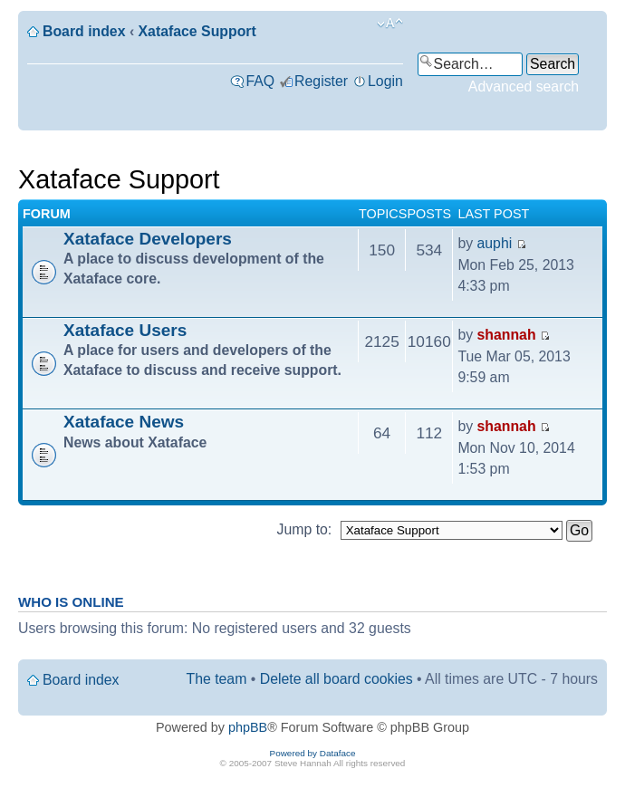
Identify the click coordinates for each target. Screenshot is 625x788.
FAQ (259, 81)
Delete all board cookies (336, 679)
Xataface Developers (147, 238)
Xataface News (123, 421)
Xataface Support (197, 31)
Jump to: (304, 529)
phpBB (247, 727)
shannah (506, 334)
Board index (84, 31)
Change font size (390, 23)
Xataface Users (125, 330)
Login (385, 81)
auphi (495, 243)
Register (321, 81)
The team (217, 679)
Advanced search (523, 86)
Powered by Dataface (313, 753)
